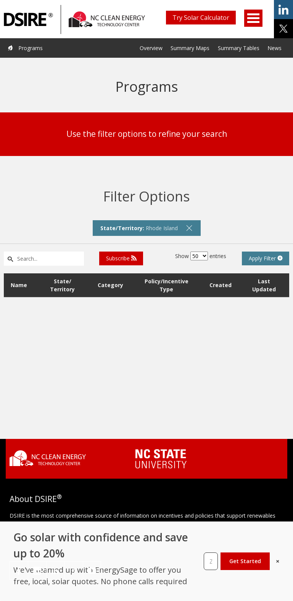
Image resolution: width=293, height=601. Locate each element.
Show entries (200, 256)
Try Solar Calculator (200, 17)
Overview (151, 48)
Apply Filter (266, 258)
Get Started (245, 561)
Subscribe (121, 258)
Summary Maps (190, 48)
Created (220, 285)
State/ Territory (62, 285)
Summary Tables (238, 48)
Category (110, 285)
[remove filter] (189, 228)
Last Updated (264, 285)
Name (19, 285)
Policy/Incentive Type (166, 285)
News (274, 48)
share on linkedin (283, 9)
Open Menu (253, 18)
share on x (283, 28)
